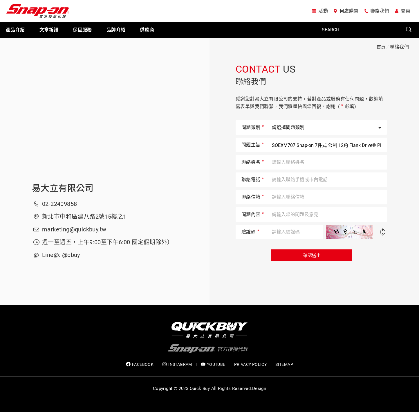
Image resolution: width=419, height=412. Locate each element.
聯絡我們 (379, 11)
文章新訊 (49, 30)
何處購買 (349, 11)
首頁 (381, 47)
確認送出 (311, 255)
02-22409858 (59, 203)
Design (259, 388)
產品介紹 (15, 30)
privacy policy (250, 364)
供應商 (147, 30)
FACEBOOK (139, 364)
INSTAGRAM (177, 364)
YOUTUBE (213, 364)
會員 (405, 11)
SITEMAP (284, 364)
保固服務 (82, 30)
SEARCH (408, 29)
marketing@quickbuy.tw (74, 229)
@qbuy (71, 254)
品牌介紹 (116, 30)
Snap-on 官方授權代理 (38, 11)
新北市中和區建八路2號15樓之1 (84, 216)
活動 (323, 11)
